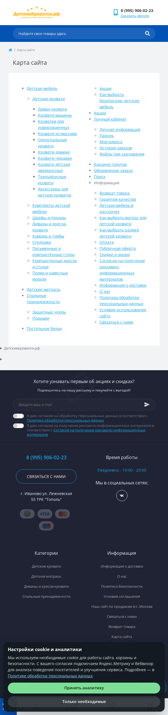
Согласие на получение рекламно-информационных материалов (86, 432)
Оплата (107, 242)
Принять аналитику (84, 687)
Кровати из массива (57, 133)
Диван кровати (52, 109)
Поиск (99, 176)
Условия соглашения (122, 596)
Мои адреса (111, 141)
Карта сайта (122, 636)
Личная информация (120, 129)
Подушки (40, 318)
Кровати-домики (54, 152)
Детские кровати (48, 98)
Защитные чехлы (49, 312)
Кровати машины (55, 115)
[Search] (147, 33)
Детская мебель (42, 88)
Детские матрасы (43, 289)
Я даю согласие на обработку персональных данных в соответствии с (91, 417)
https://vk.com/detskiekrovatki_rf (122, 496)
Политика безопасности (122, 586)
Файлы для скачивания (122, 154)
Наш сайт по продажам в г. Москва (121, 606)
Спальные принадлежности (46, 596)
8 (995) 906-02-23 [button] (46, 457)
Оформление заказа (113, 170)
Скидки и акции (115, 254)
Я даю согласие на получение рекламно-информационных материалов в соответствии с (91, 430)
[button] (137, 10)
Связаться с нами (116, 322)
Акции (106, 88)
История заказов (116, 147)
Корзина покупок (110, 164)
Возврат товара (115, 193)
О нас (105, 291)
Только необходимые (84, 701)
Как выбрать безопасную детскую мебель (119, 100)
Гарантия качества (118, 199)
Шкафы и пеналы (49, 217)
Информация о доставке (123, 285)
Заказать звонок (134, 15)
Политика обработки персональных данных (65, 420)
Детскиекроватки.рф (22, 348)
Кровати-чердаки (55, 158)
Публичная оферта (118, 248)
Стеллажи (41, 242)
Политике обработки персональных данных (50, 675)
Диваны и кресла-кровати (46, 586)
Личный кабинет (110, 119)
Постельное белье (44, 328)
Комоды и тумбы (48, 236)
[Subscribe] (147, 404)
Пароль (107, 135)
